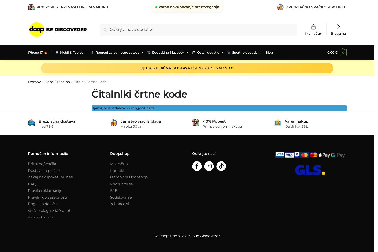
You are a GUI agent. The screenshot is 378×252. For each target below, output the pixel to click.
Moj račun (313, 33)
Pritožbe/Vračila (42, 163)
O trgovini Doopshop (129, 176)
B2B (114, 190)
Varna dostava (41, 216)
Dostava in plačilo (44, 170)
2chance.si (119, 203)
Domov (34, 81)
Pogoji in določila (43, 203)
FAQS (33, 183)
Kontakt (117, 170)
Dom (49, 81)
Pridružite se (121, 183)
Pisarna (63, 81)
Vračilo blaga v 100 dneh (49, 210)
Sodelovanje (121, 196)
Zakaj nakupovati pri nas (50, 176)
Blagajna (338, 33)
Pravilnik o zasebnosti (47, 196)
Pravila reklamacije (45, 190)
